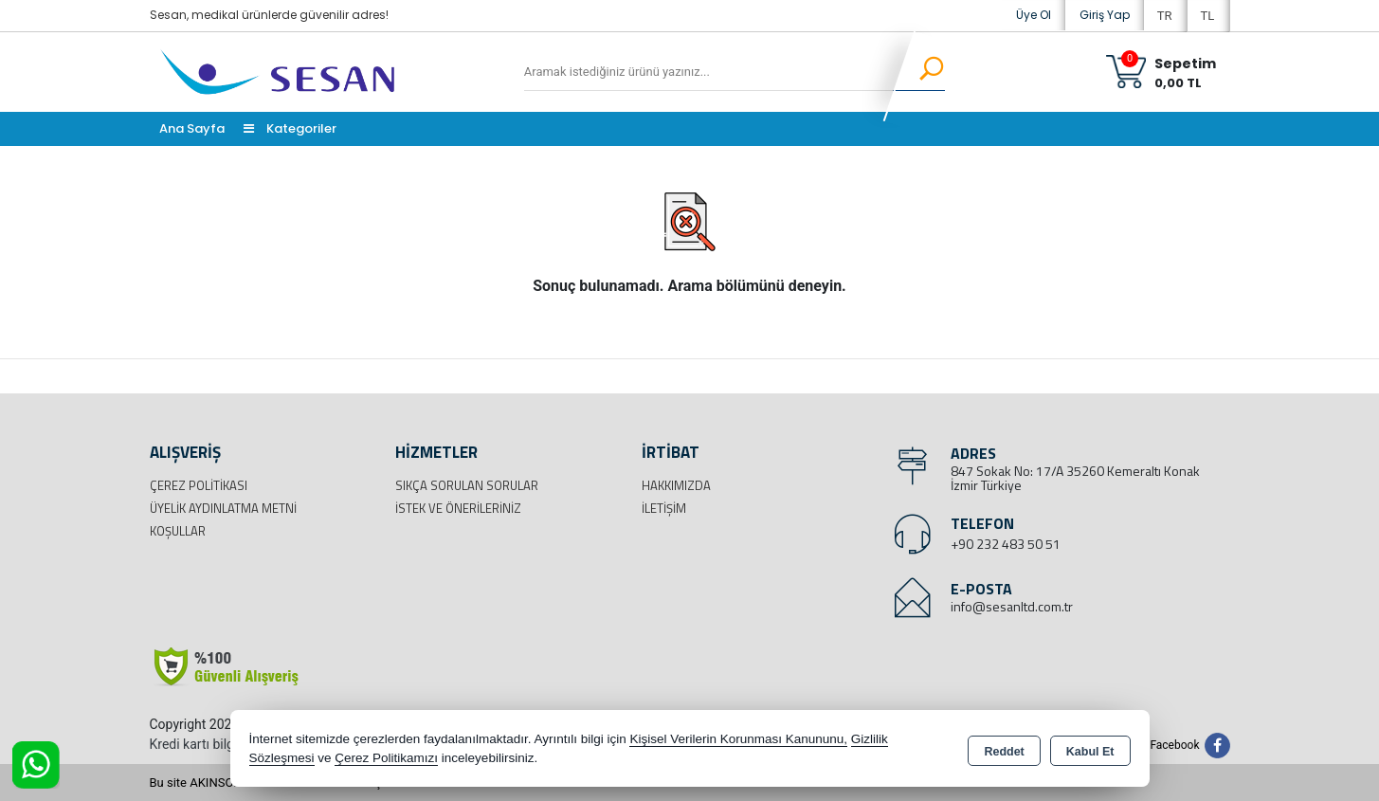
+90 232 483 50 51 (1006, 544)
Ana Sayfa (192, 128)
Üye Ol (1033, 15)
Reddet (1004, 749)
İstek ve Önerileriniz (458, 508)
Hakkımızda (676, 485)
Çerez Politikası (198, 485)
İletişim (664, 508)
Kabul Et (1090, 749)
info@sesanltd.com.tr (1012, 606)
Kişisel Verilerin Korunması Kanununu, (738, 739)
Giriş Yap (1105, 15)
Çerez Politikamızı (386, 758)
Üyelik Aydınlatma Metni (223, 508)
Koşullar (178, 530)
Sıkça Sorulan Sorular (466, 485)
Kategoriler (290, 128)
